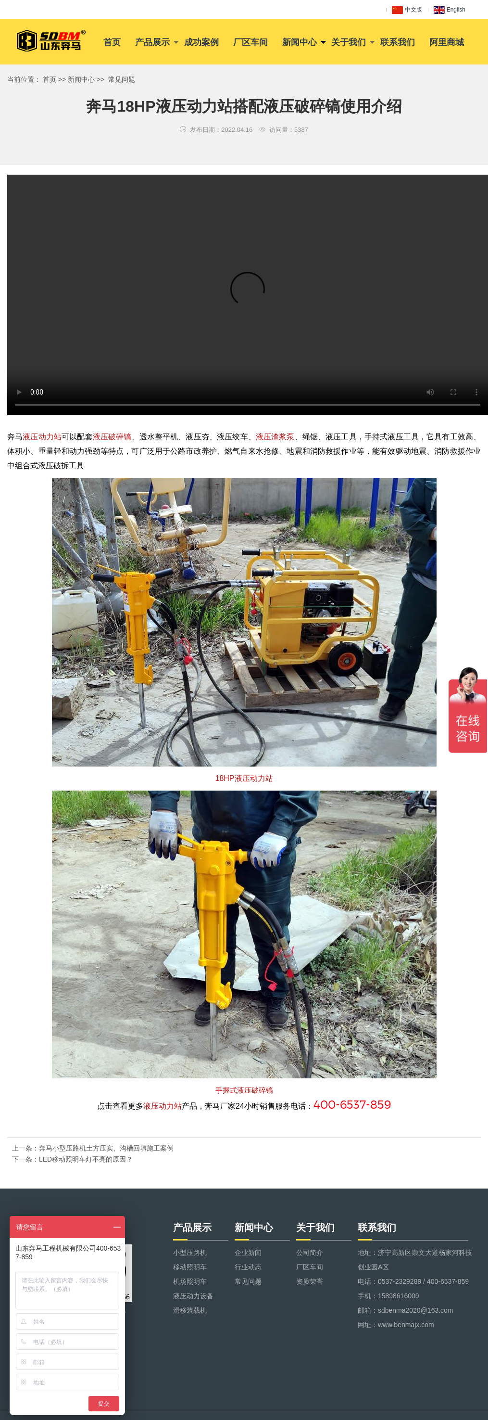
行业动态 (248, 1267)
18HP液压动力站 (244, 778)
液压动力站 (42, 437)
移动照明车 (190, 1267)
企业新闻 (248, 1252)
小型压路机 (190, 1252)
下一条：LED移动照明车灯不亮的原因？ (72, 1159)
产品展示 (152, 42)
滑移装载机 (190, 1310)
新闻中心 (299, 42)
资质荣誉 (309, 1281)
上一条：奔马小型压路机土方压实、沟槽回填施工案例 (93, 1148)
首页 (112, 42)
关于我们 (348, 42)
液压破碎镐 (112, 437)
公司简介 (309, 1252)
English (449, 10)
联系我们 (397, 42)
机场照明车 (190, 1281)
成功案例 (201, 42)
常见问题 (121, 79)
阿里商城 (446, 42)
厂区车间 (250, 42)
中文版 (407, 10)
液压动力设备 (193, 1296)
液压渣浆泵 (275, 437)
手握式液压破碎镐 (244, 1090)
